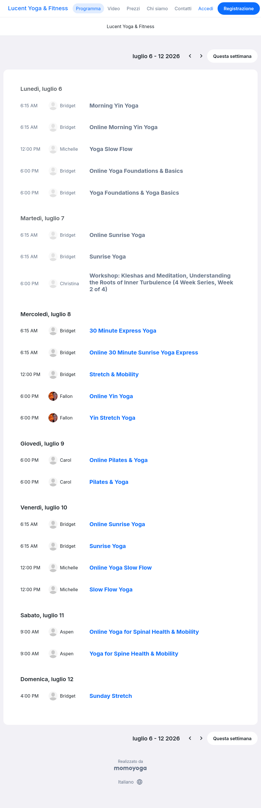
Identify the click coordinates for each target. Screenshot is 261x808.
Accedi (205, 8)
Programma (88, 8)
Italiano (130, 781)
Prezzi (133, 8)
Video (114, 8)
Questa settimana (232, 56)
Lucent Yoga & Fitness (38, 8)
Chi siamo (157, 8)
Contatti (183, 8)
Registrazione (239, 8)
